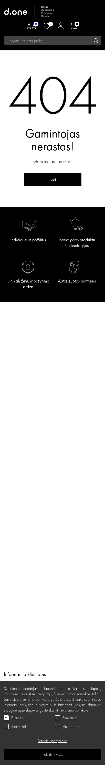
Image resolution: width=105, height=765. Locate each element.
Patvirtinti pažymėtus (52, 740)
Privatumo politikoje (74, 710)
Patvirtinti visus (53, 754)
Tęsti (52, 179)
